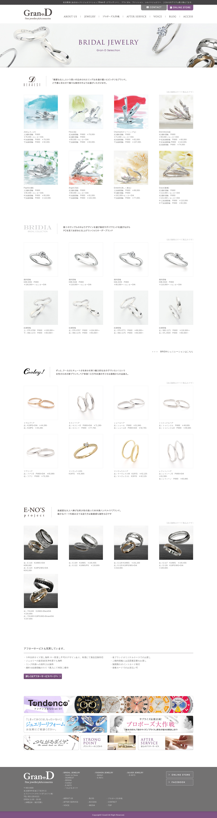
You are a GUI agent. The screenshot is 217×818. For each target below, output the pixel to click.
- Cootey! (68, 783)
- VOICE (65, 805)
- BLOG (91, 798)
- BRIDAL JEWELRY (71, 773)
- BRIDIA (68, 780)
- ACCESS (92, 802)
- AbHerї (99, 775)
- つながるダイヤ (71, 788)
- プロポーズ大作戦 (114, 798)
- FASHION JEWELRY (103, 773)
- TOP (109, 805)
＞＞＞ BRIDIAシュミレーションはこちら (172, 351)
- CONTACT (112, 802)
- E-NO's (99, 778)
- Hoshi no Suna (71, 775)
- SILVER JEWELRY (134, 773)
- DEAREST (69, 778)
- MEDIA (91, 805)
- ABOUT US (67, 798)
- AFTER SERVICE (70, 802)
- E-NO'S (68, 785)
